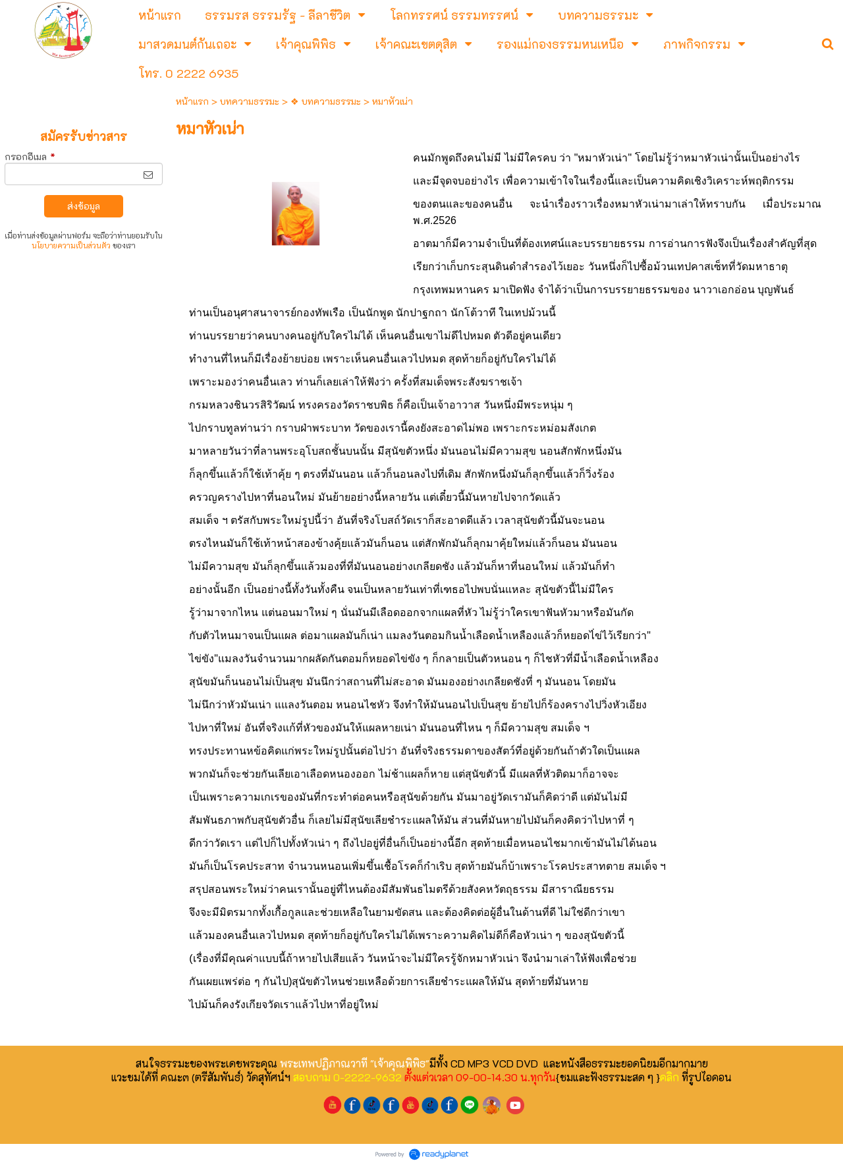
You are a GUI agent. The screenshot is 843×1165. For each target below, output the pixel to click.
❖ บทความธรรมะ (325, 101)
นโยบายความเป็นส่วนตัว (71, 245)
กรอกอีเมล (30, 156)
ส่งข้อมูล (83, 206)
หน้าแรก (192, 101)
